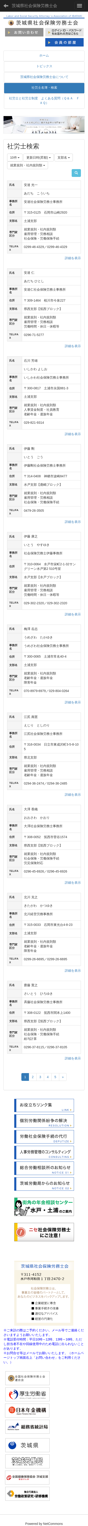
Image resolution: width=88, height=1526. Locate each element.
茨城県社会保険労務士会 (34, 5)
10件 (15, 157)
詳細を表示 (73, 258)
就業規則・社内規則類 (27, 165)
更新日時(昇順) (38, 157)
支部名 (63, 157)
